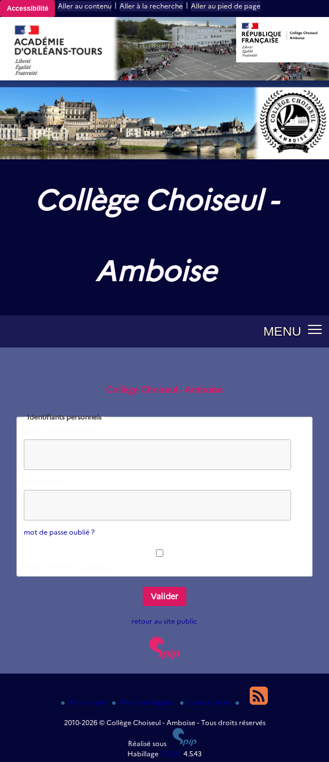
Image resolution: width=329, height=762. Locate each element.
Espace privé (205, 702)
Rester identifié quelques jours (73, 567)
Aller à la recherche (151, 6)
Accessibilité (27, 8)
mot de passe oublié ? (59, 532)
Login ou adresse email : (62, 430)
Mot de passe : (47, 481)
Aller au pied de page (225, 6)
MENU (282, 331)
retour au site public (164, 621)
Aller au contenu (85, 6)
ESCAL (171, 754)
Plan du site (84, 702)
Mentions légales (144, 702)
